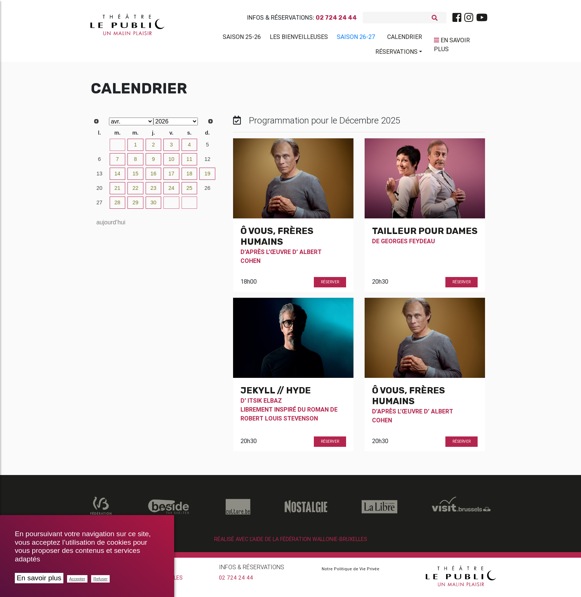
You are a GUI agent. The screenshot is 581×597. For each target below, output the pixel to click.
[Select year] (175, 124)
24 (172, 191)
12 (207, 162)
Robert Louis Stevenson (279, 421)
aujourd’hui (110, 225)
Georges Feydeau (408, 244)
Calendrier (404, 38)
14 (117, 176)
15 (135, 176)
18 (189, 176)
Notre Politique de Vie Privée (350, 571)
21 (117, 191)
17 (172, 176)
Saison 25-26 (242, 38)
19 (207, 176)
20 (99, 191)
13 (99, 176)
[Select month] (131, 124)
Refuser (100, 579)
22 (135, 191)
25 (189, 191)
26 (207, 191)
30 (99, 148)
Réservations (396, 53)
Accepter (77, 579)
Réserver (330, 285)
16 (153, 176)
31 (117, 148)
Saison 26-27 (356, 38)
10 (172, 162)
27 (99, 205)
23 (153, 191)
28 (117, 205)
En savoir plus (39, 578)
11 (189, 162)
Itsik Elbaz (265, 403)
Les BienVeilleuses (299, 38)
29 (135, 205)
